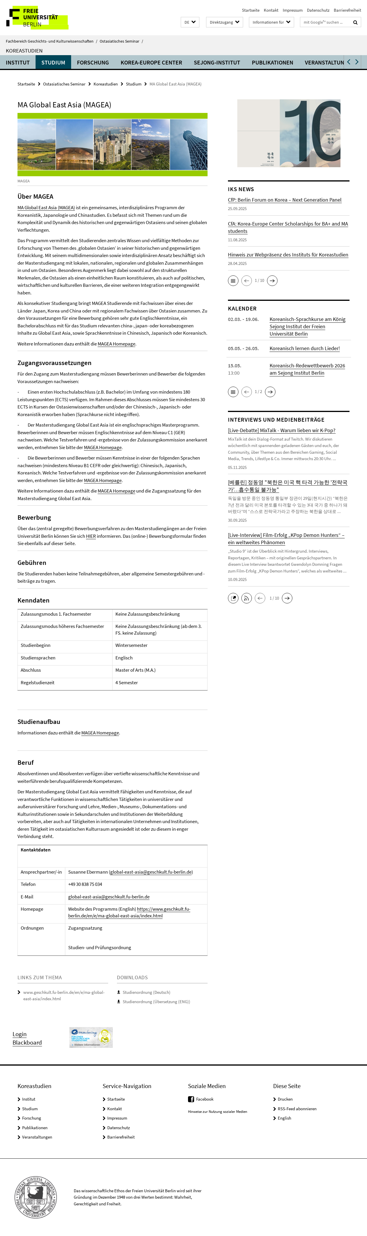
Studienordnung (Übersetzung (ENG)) (156, 1001)
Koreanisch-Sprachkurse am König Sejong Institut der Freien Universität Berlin (307, 326)
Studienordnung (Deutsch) (147, 992)
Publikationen (272, 62)
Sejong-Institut (217, 62)
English (284, 1118)
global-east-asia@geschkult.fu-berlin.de (151, 872)
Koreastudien (24, 50)
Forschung (93, 62)
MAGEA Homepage (116, 344)
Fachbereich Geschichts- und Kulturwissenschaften (51, 41)
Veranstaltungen (330, 62)
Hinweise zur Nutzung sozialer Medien (217, 1111)
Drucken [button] (285, 1099)
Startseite (250, 10)
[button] (190, 22)
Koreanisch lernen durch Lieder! (305, 348)
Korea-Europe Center (151, 62)
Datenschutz (318, 10)
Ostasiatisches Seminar (121, 41)
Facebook (204, 1099)
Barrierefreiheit (347, 10)
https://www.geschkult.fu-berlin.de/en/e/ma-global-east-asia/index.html (129, 912)
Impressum (293, 10)
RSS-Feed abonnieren (297, 1108)
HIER (91, 536)
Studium (53, 62)
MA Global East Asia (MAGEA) (46, 207)
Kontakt (271, 10)
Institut (18, 62)
